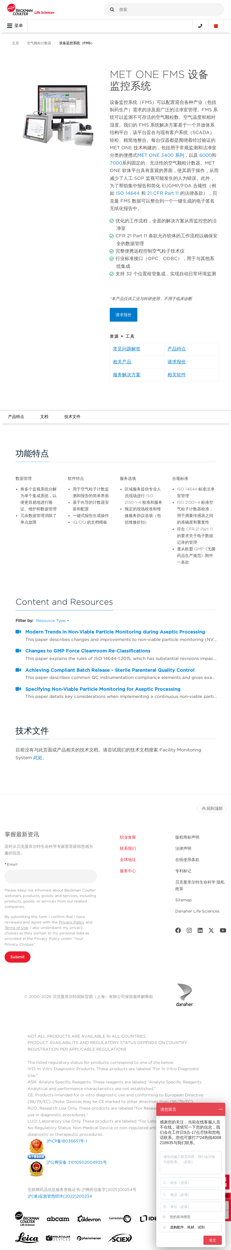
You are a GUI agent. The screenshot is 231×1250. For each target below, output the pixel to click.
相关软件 (177, 374)
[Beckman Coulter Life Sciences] (30, 9)
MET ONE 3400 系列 (160, 155)
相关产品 (122, 361)
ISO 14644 (128, 193)
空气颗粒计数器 (39, 43)
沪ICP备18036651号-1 (67, 1141)
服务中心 (128, 871)
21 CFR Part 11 (163, 193)
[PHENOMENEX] (89, 1239)
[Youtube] (223, 931)
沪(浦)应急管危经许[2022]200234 (60, 1196)
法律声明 (183, 848)
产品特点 (177, 349)
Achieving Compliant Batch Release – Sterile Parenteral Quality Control (110, 670)
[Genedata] (120, 1220)
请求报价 (124, 314)
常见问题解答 (126, 349)
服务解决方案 (126, 374)
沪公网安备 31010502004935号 (77, 1162)
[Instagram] (189, 931)
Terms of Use (16, 927)
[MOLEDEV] (58, 1239)
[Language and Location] (216, 26)
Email (11, 864)
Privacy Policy (71, 922)
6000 (205, 155)
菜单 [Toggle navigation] (15, 26)
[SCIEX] (120, 1239)
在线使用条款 (187, 859)
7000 (116, 163)
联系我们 (128, 848)
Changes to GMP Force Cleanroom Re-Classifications (87, 651)
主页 (15, 43)
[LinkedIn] (200, 931)
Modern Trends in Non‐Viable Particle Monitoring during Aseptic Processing (115, 632)
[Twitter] (211, 931)
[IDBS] (151, 1220)
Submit (17, 957)
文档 (44, 416)
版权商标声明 (187, 837)
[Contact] (200, 26)
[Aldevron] (89, 1220)
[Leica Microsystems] (27, 1239)
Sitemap (183, 900)
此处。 (40, 757)
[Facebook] (178, 931)
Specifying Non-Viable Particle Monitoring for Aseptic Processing (102, 689)
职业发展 (128, 837)
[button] (112, 9)
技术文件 (72, 416)
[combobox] (164, 9)
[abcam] (58, 1220)
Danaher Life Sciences (197, 911)
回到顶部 (212, 808)
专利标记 (183, 871)
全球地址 (128, 859)
